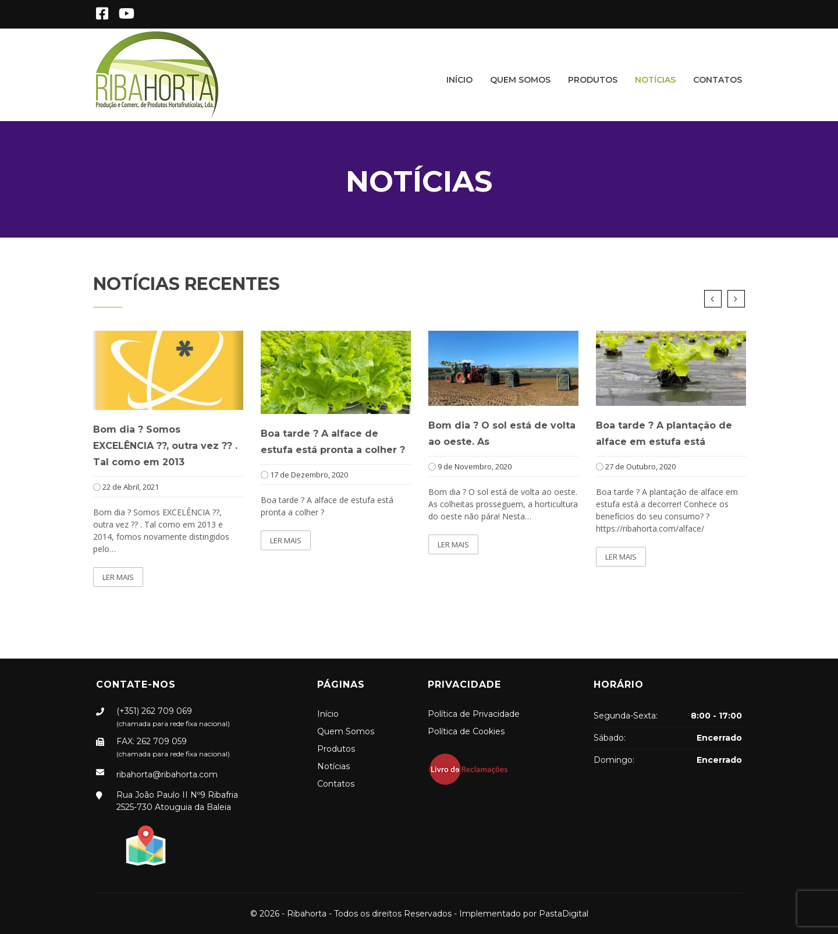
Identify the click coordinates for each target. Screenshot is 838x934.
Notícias (655, 80)
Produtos (592, 80)
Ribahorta (306, 913)
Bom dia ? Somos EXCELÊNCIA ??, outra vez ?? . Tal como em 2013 (165, 446)
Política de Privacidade (474, 714)
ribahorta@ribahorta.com (167, 774)
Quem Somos (520, 80)
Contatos (717, 80)
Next (736, 298)
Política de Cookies (466, 731)
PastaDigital (563, 913)
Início (459, 80)
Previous (713, 298)
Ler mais (118, 577)
